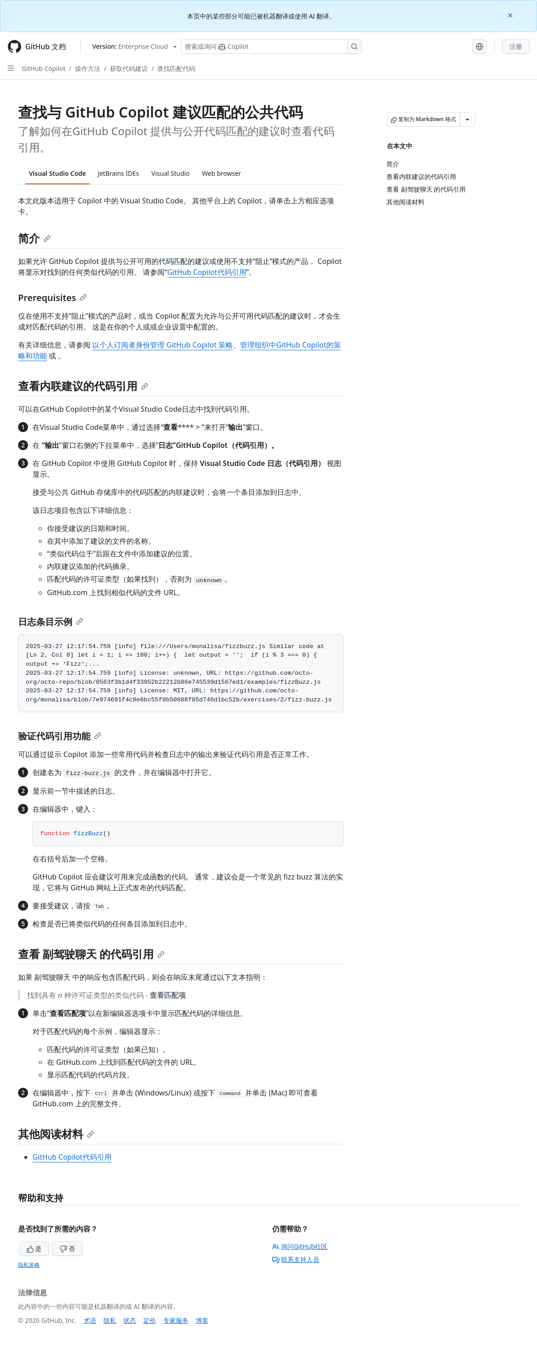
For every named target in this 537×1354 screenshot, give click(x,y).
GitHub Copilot (44, 68)
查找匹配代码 (176, 68)
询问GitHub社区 (300, 1246)
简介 (34, 237)
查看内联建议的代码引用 (83, 385)
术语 (90, 1320)
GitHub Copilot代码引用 (206, 272)
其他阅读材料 (56, 1133)
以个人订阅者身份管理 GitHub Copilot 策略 (162, 345)
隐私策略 (29, 1265)
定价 (149, 1320)
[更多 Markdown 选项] (467, 119)
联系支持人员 (295, 1259)
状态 (129, 1320)
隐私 (110, 1320)
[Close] (511, 14)
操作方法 (87, 68)
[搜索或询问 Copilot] (271, 46)
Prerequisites (52, 297)
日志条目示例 (50, 622)
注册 (515, 46)
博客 (202, 1320)
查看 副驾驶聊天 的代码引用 (91, 953)
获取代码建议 (129, 68)
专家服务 (175, 1320)
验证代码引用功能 (59, 736)
